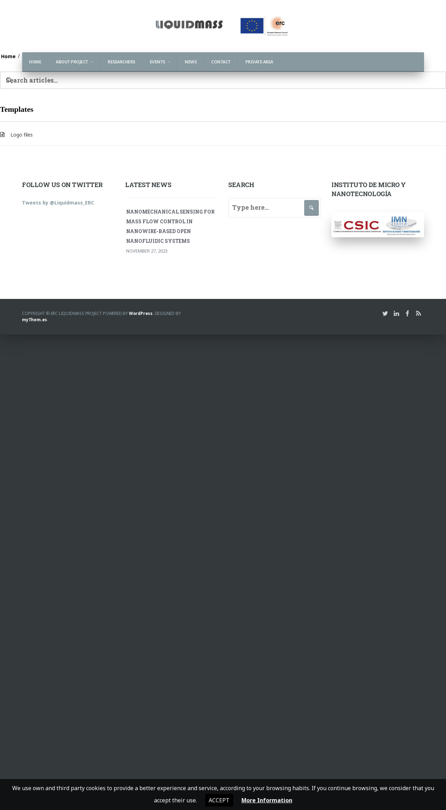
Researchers (121, 62)
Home (35, 62)
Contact (221, 62)
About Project (72, 62)
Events (157, 62)
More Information (266, 800)
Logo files (21, 134)
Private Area (259, 62)
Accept (218, 800)
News (191, 62)
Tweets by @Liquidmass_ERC (58, 202)
